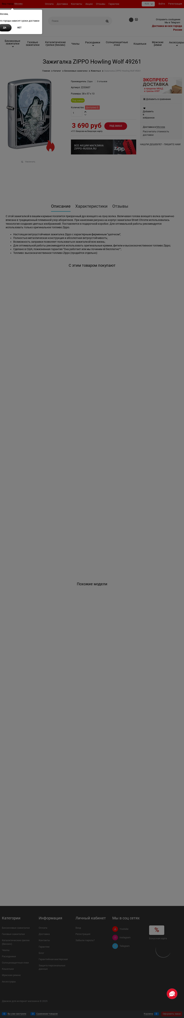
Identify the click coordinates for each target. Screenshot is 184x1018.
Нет (19, 27)
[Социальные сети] (172, 993)
